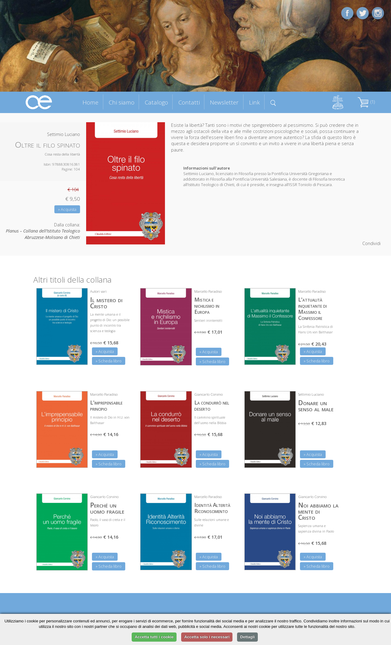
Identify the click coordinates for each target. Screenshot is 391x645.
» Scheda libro (109, 361)
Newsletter (224, 102)
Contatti (189, 102)
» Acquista (67, 209)
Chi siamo (121, 102)
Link (254, 102)
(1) (366, 102)
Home (90, 102)
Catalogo (156, 102)
